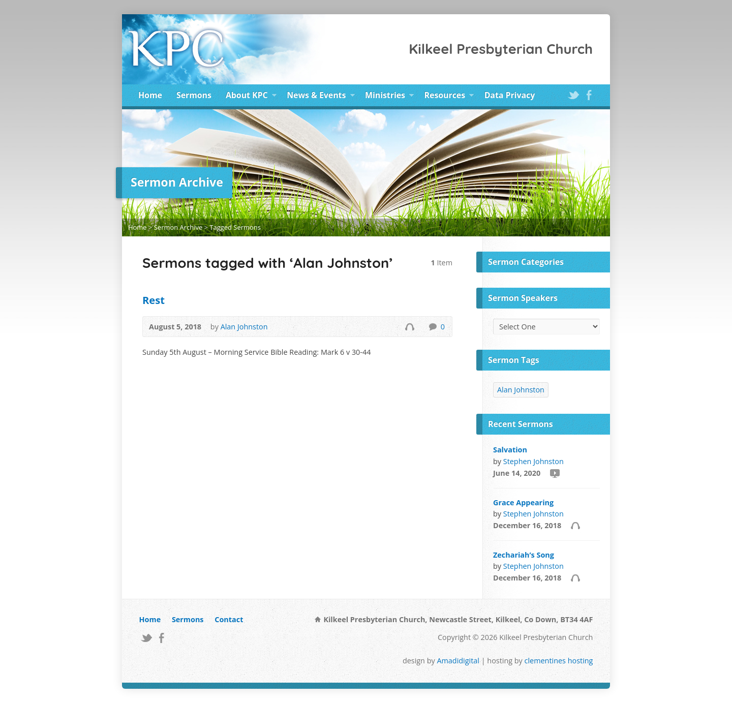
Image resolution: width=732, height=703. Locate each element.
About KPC (251, 96)
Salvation (510, 449)
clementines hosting (559, 660)
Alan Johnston (244, 326)
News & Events (321, 96)
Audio (409, 326)
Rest (153, 300)
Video (554, 473)
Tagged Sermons (235, 227)
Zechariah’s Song (523, 555)
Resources (449, 96)
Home (150, 95)
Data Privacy (509, 95)
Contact (229, 619)
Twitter (573, 95)
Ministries (389, 96)
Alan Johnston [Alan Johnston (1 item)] (520, 389)
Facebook (589, 95)
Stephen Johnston (533, 461)
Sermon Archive (178, 227)
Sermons (193, 95)
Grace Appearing (523, 502)
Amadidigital (458, 660)
